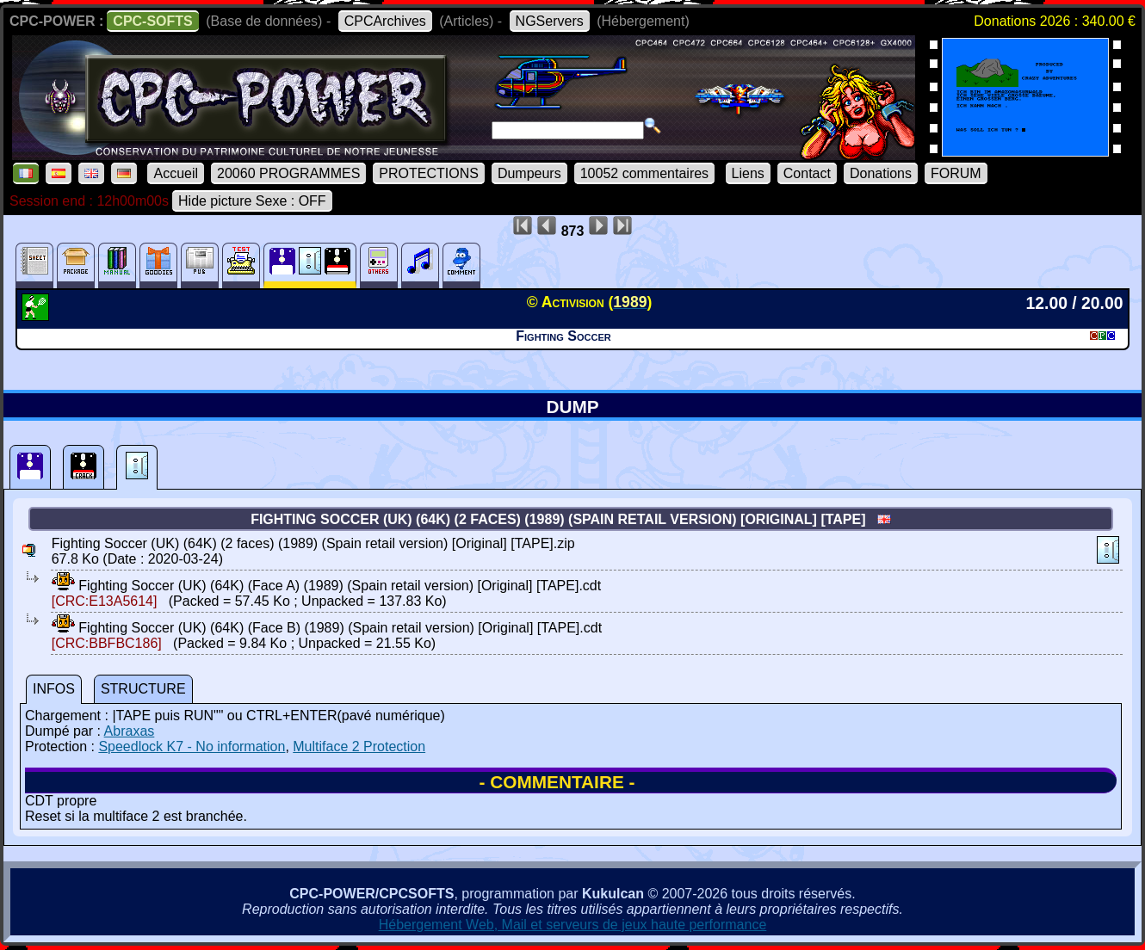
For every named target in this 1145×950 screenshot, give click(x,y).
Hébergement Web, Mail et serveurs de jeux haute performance (573, 924)
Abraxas (129, 731)
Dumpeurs (529, 173)
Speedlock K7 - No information (191, 746)
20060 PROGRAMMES (288, 173)
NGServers (550, 21)
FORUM (956, 173)
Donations (881, 173)
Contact (807, 173)
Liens (748, 173)
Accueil (175, 173)
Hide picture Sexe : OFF (252, 201)
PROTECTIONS (429, 173)
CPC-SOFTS (152, 21)
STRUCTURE (143, 689)
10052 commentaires (644, 173)
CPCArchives (385, 21)
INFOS (54, 689)
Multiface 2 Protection (359, 746)
